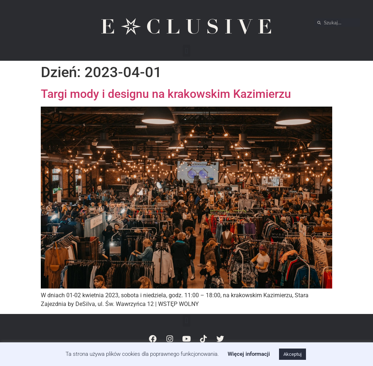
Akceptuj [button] (292, 354)
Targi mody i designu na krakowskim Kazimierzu (166, 94)
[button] (186, 51)
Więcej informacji (249, 354)
